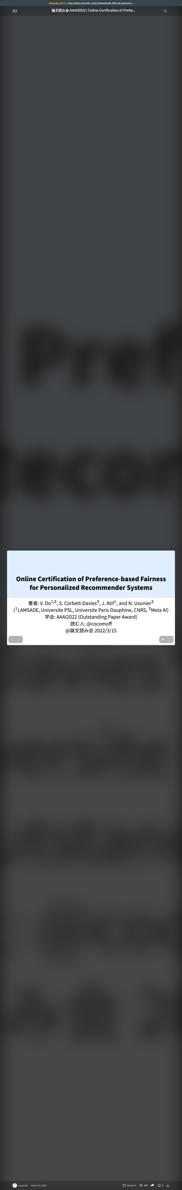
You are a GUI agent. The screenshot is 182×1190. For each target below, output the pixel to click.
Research (129, 1185)
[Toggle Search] (165, 10)
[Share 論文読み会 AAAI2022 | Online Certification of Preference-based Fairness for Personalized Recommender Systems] (152, 1185)
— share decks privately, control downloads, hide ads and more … (91, 3)
